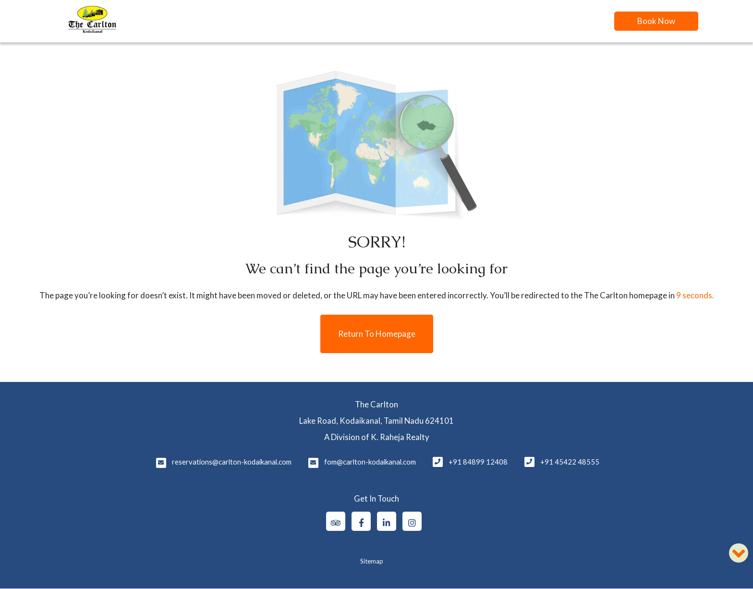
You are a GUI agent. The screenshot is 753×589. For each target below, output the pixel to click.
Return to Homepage (376, 334)
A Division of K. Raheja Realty (376, 437)
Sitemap (371, 561)
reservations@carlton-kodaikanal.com (231, 461)
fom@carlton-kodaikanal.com (370, 461)
